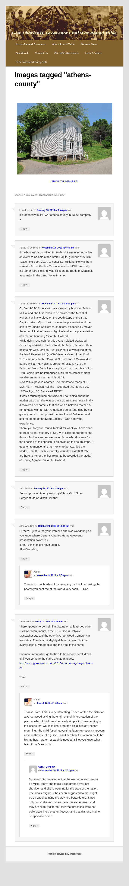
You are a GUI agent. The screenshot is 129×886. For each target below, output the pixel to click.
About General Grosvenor (31, 44)
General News (89, 44)
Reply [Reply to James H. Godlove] (24, 285)
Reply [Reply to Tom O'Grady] (24, 686)
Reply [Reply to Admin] (29, 598)
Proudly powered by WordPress (64, 854)
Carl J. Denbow (46, 767)
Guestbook (22, 53)
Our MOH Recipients (66, 53)
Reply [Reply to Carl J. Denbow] (34, 825)
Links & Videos (93, 53)
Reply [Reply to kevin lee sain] (24, 229)
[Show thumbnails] (64, 181)
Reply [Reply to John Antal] (24, 507)
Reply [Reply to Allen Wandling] (24, 559)
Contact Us (41, 53)
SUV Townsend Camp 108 (31, 62)
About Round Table (63, 44)
